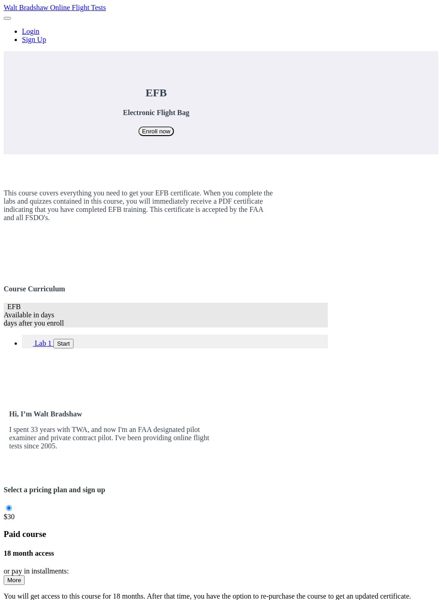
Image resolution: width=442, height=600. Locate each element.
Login (30, 31)
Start (63, 343)
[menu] (221, 35)
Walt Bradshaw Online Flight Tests (55, 7)
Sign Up (34, 39)
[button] (7, 18)
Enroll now (156, 131)
